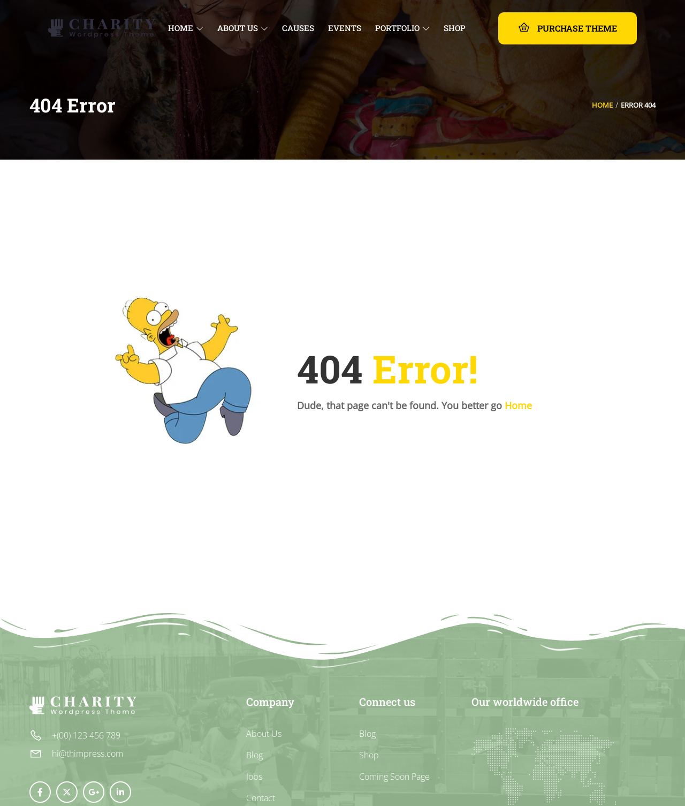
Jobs (254, 776)
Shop (369, 755)
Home (602, 105)
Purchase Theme (567, 27)
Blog (254, 755)
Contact (260, 798)
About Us (263, 734)
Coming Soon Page (394, 776)
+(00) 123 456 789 (86, 735)
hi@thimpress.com (87, 753)
